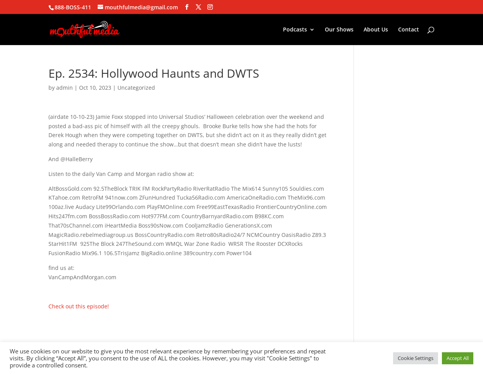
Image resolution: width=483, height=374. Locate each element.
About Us (376, 30)
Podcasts (295, 30)
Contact (408, 30)
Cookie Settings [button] (415, 358)
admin (64, 87)
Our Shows (339, 30)
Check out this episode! (78, 306)
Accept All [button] (458, 358)
